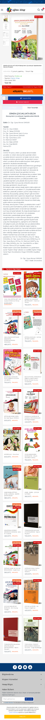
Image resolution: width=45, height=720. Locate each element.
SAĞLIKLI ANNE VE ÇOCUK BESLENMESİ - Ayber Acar (12, 569)
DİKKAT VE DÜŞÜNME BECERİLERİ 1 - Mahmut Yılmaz (32, 300)
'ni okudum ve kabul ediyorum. (18, 703)
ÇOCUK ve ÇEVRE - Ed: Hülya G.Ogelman (31, 607)
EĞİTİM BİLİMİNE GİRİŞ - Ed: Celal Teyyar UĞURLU (11, 417)
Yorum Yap (29, 71)
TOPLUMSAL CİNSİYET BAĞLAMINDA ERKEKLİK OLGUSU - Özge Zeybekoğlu (33, 646)
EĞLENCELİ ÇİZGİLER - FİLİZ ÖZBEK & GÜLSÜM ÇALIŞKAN (11, 378)
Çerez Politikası (13, 712)
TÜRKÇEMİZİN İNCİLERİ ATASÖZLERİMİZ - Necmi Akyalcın (32, 532)
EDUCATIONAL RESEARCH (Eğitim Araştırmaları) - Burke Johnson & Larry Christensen (33, 379)
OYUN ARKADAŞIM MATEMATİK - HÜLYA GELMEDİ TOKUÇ (31, 456)
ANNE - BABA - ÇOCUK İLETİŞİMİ (32, 493)
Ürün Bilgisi (12, 108)
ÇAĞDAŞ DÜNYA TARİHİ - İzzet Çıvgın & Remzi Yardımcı (32, 570)
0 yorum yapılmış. (17, 71)
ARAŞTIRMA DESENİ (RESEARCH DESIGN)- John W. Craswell (12, 532)
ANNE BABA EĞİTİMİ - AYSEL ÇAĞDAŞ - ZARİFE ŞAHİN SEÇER (11, 494)
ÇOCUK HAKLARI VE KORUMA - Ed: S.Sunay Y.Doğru (11, 608)
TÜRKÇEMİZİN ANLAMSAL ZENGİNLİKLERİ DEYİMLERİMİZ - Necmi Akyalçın (12, 647)
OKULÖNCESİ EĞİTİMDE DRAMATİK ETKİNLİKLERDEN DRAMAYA (11, 339)
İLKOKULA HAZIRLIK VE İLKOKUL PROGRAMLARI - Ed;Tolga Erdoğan (33, 418)
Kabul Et (22, 717)
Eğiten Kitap (15, 78)
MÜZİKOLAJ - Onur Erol (11, 454)
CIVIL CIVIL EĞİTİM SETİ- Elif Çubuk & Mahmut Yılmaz (12, 300)
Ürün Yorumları (32, 108)
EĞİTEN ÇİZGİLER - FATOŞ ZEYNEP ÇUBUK (33, 338)
